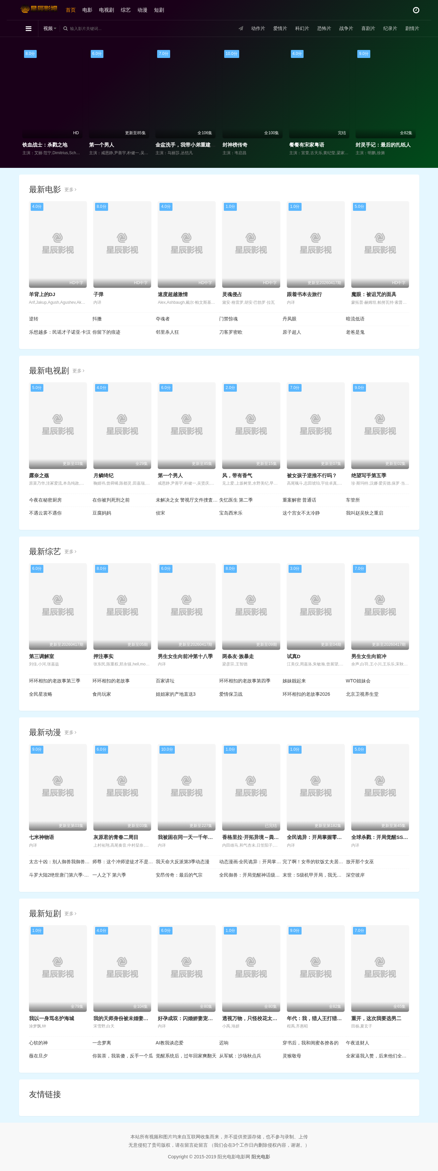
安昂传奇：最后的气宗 (179, 875)
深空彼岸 (355, 875)
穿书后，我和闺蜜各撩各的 (311, 1042)
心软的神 (38, 1042)
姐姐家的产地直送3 (176, 694)
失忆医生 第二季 (236, 500)
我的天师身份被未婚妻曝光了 (125, 1018)
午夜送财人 (357, 1042)
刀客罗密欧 (231, 332)
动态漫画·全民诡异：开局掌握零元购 (251, 861)
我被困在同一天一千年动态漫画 (193, 837)
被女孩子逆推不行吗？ (312, 475)
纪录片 (390, 28)
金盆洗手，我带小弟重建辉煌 (188, 145)
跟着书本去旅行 (304, 294)
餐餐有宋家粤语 (306, 145)
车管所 (353, 500)
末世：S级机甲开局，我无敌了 (314, 875)
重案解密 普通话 (300, 500)
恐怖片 (324, 28)
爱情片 (280, 28)
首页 (71, 10)
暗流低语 (355, 318)
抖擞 (97, 318)
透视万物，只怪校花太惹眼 (252, 1018)
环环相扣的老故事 (111, 680)
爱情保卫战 (231, 694)
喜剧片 (368, 28)
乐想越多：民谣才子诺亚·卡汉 (60, 332)
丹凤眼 (290, 318)
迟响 (224, 1042)
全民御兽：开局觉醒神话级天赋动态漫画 (251, 875)
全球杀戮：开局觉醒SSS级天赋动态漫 (393, 837)
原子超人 (292, 332)
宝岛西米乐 (231, 513)
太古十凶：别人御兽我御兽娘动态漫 (60, 861)
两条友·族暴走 (238, 656)
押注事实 (103, 656)
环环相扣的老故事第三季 (54, 680)
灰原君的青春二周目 (115, 837)
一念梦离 (101, 1042)
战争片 (346, 28)
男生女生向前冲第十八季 (185, 656)
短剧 (159, 10)
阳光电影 (261, 1156)
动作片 (258, 28)
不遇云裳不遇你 (45, 513)
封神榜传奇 (235, 145)
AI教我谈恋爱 (169, 1042)
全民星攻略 (40, 694)
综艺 (126, 10)
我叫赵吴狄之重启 (364, 513)
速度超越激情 (173, 294)
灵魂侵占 (232, 294)
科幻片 (302, 28)
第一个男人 (101, 145)
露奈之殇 (39, 475)
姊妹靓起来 (294, 680)
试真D (294, 656)
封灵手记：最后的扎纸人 (383, 145)
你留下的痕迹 (106, 332)
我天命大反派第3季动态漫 (183, 861)
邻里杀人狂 (167, 332)
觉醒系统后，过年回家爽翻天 (186, 1055)
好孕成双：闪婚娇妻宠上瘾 (188, 1018)
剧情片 (412, 28)
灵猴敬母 (292, 1055)
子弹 (98, 294)
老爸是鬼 (355, 332)
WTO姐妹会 (358, 680)
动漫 (142, 10)
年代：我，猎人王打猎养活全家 (322, 1018)
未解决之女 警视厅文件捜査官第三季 (187, 500)
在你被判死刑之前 (111, 500)
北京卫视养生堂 (362, 694)
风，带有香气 (237, 475)
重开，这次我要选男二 (376, 1018)
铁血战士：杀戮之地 (44, 145)
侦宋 (160, 513)
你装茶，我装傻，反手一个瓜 (122, 1055)
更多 (70, 189)
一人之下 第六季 (109, 875)
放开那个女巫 (360, 861)
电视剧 (106, 10)
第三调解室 (41, 656)
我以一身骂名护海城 (51, 1018)
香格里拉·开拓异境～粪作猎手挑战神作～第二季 (275, 837)
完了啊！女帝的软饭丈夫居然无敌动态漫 (314, 861)
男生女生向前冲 (368, 656)
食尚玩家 (101, 694)
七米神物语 (41, 837)
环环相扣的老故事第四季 (245, 680)
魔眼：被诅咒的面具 (373, 294)
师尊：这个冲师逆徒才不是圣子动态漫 (124, 861)
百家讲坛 (165, 680)
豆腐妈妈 (101, 513)
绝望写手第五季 (368, 475)
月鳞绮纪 (103, 475)
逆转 (33, 318)
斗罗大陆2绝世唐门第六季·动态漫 (60, 875)
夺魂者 (163, 318)
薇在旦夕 (38, 1055)
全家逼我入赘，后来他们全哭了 (377, 1055)
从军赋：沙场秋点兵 (240, 1055)
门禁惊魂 (228, 318)
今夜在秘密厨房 (45, 500)
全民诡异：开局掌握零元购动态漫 (324, 837)
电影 (87, 10)
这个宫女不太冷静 (301, 513)
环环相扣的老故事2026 (306, 694)
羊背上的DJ (42, 294)
